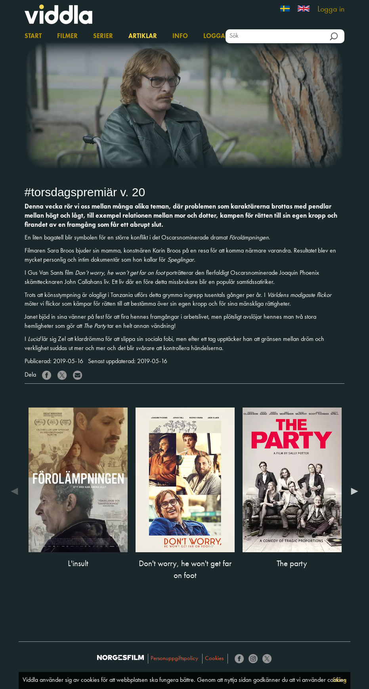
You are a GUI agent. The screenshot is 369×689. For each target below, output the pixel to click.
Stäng (339, 680)
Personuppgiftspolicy (174, 659)
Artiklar (142, 36)
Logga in (330, 9)
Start (33, 36)
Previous (17, 493)
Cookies (214, 659)
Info (180, 36)
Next (352, 493)
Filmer (67, 36)
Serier (103, 36)
